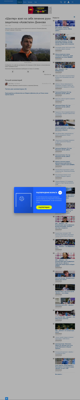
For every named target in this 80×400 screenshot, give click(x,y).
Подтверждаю (44, 207)
